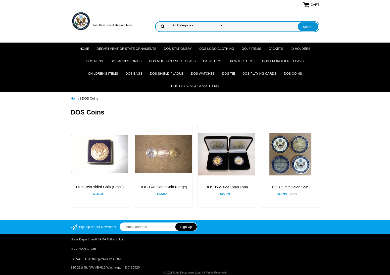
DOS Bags (134, 73)
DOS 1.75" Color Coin (290, 187)
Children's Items (103, 73)
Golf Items (251, 49)
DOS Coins (293, 73)
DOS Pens (94, 61)
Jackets (276, 49)
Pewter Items (242, 61)
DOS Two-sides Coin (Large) (163, 187)
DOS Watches (203, 73)
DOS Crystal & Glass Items (195, 86)
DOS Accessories (126, 61)
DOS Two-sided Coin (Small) (100, 187)
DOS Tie (228, 73)
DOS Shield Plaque (167, 73)
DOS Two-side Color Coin (226, 187)
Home (84, 49)
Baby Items (213, 61)
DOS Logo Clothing (216, 49)
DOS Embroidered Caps (283, 61)
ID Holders (300, 49)
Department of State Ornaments (126, 49)
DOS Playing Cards (259, 73)
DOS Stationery (178, 49)
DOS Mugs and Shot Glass (172, 61)
